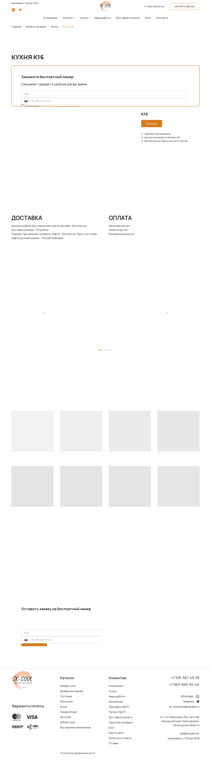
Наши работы (102, 18)
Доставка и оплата (128, 18)
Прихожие (66, 701)
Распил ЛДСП (117, 712)
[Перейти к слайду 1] (99, 350)
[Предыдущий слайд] (44, 312)
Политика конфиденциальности (77, 753)
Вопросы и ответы (120, 738)
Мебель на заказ (36, 26)
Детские (65, 717)
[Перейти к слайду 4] (108, 350)
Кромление (116, 701)
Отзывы (113, 743)
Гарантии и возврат (121, 722)
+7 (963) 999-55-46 (154, 6)
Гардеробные (68, 712)
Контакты (162, 18)
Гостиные (66, 696)
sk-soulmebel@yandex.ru (184, 706)
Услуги (84, 18)
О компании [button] (50, 18)
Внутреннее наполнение (75, 727)
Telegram (188, 701)
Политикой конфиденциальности (60, 106)
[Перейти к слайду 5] (111, 350)
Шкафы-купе (68, 686)
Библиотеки (67, 722)
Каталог (68, 18)
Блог (148, 18)
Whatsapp (187, 696)
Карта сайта (116, 733)
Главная (16, 26)
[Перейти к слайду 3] (105, 350)
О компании (116, 686)
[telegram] (20, 11)
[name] (104, 93)
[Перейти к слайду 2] (102, 350)
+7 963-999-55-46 (184, 684)
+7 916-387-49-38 (185, 677)
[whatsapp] (13, 11)
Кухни (54, 26)
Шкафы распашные (71, 691)
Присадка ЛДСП (119, 707)
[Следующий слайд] (167, 312)
